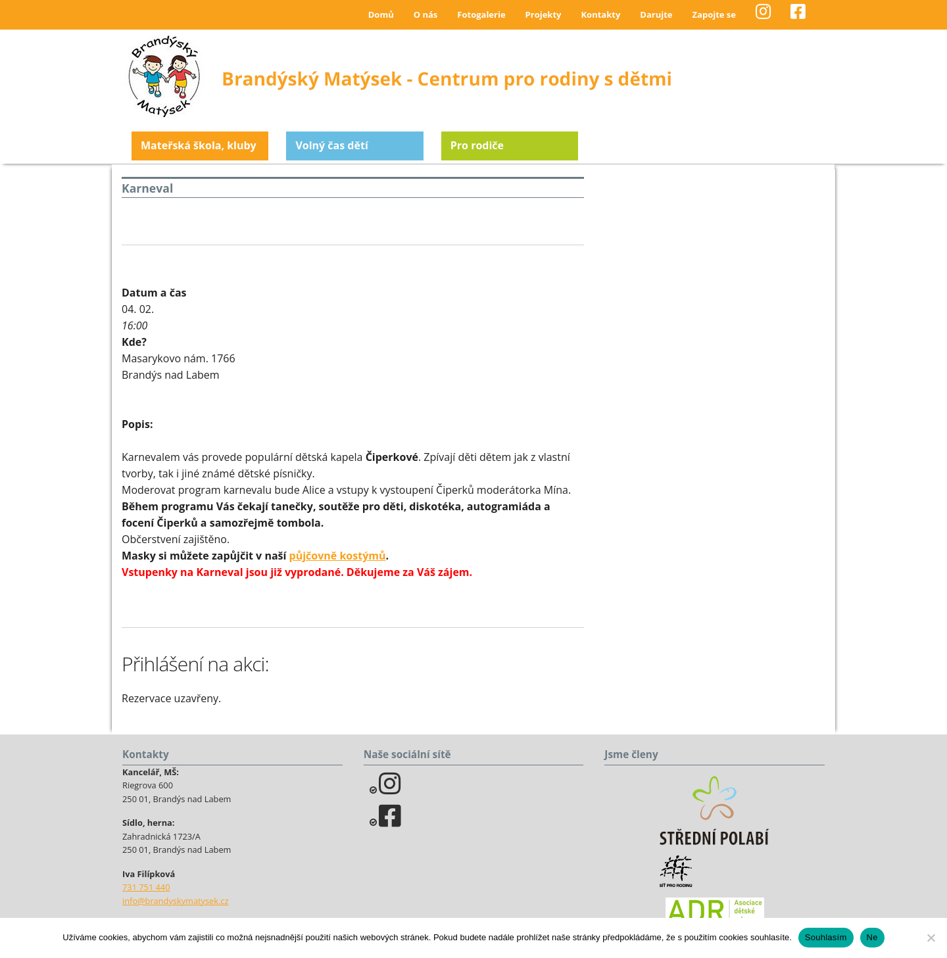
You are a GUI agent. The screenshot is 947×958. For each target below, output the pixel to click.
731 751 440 (146, 887)
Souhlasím (826, 937)
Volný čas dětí (331, 145)
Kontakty (600, 14)
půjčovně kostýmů (337, 555)
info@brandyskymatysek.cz (175, 901)
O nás (426, 14)
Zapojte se (714, 14)
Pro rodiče (477, 145)
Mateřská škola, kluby (198, 145)
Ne (872, 937)
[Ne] (930, 937)
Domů (381, 14)
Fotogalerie (481, 14)
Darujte (656, 14)
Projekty (543, 14)
